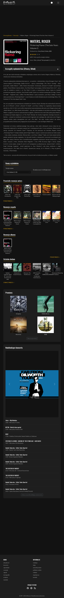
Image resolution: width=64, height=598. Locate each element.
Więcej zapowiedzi (32, 338)
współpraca (36, 575)
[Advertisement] (32, 18)
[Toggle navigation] (58, 2)
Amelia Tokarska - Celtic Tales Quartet (16, 448)
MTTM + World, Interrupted (13, 427)
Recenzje (15, 35)
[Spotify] (31, 588)
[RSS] (35, 588)
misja (34, 565)
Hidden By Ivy (45, 313)
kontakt (35, 577)
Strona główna (7, 35)
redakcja (35, 562)
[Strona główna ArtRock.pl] (9, 3)
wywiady (5, 580)
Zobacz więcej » (8, 282)
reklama (35, 572)
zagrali (5, 572)
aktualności (6, 562)
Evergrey (18, 313)
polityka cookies (37, 570)
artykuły (5, 577)
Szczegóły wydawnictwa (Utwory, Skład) (20, 68)
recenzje (5, 570)
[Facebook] (28, 588)
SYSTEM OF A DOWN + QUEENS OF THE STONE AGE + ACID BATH (23, 441)
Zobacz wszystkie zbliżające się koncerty (32, 495)
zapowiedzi (6, 567)
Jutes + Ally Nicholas (11, 420)
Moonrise (18, 334)
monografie (6, 575)
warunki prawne (37, 567)
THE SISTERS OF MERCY (12, 468)
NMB (45, 334)
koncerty (5, 565)
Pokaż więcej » (8, 201)
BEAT (6, 434)
